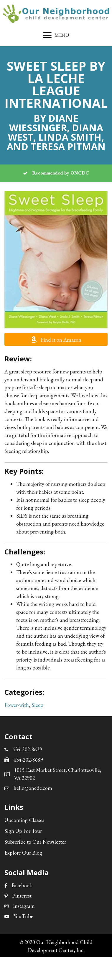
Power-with (16, 705)
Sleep (37, 705)
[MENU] (56, 35)
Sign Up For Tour (23, 831)
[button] (56, 339)
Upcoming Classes (24, 820)
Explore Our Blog (23, 852)
